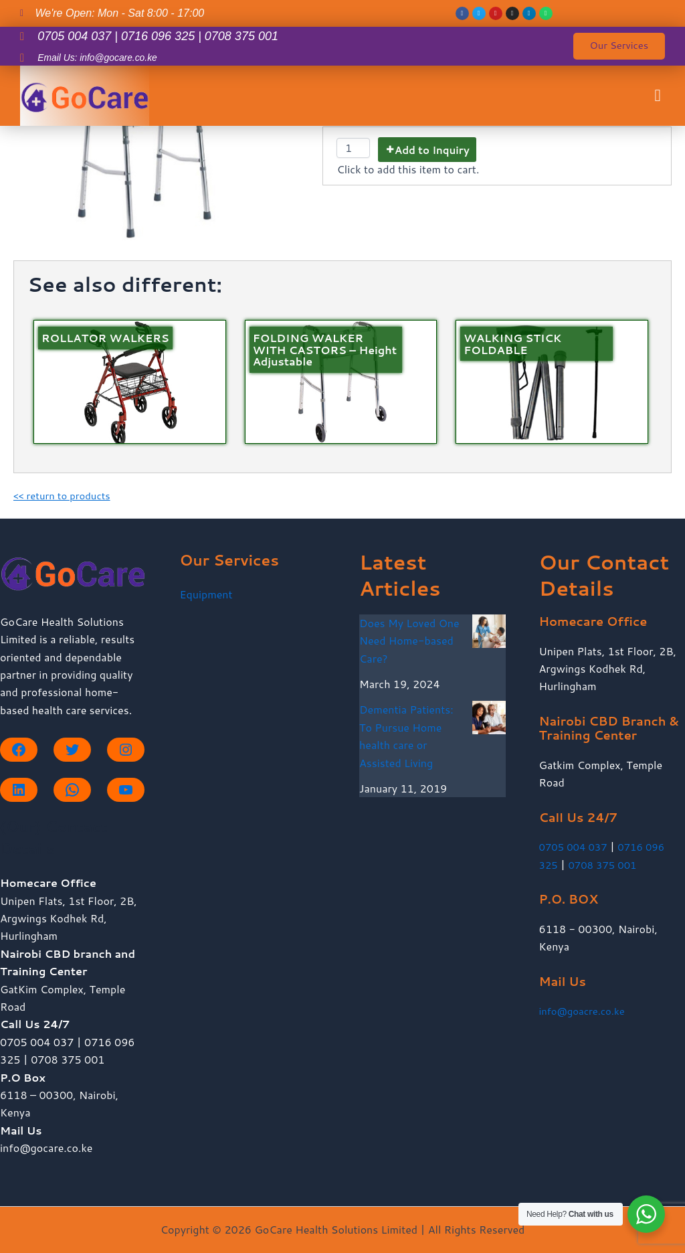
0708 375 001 (607, 864)
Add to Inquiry (432, 150)
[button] (657, 100)
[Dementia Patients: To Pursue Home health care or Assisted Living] (489, 717)
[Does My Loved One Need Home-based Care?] (489, 631)
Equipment (206, 594)
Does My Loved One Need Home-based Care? (409, 640)
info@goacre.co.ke (585, 1010)
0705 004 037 (576, 846)
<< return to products (65, 495)
